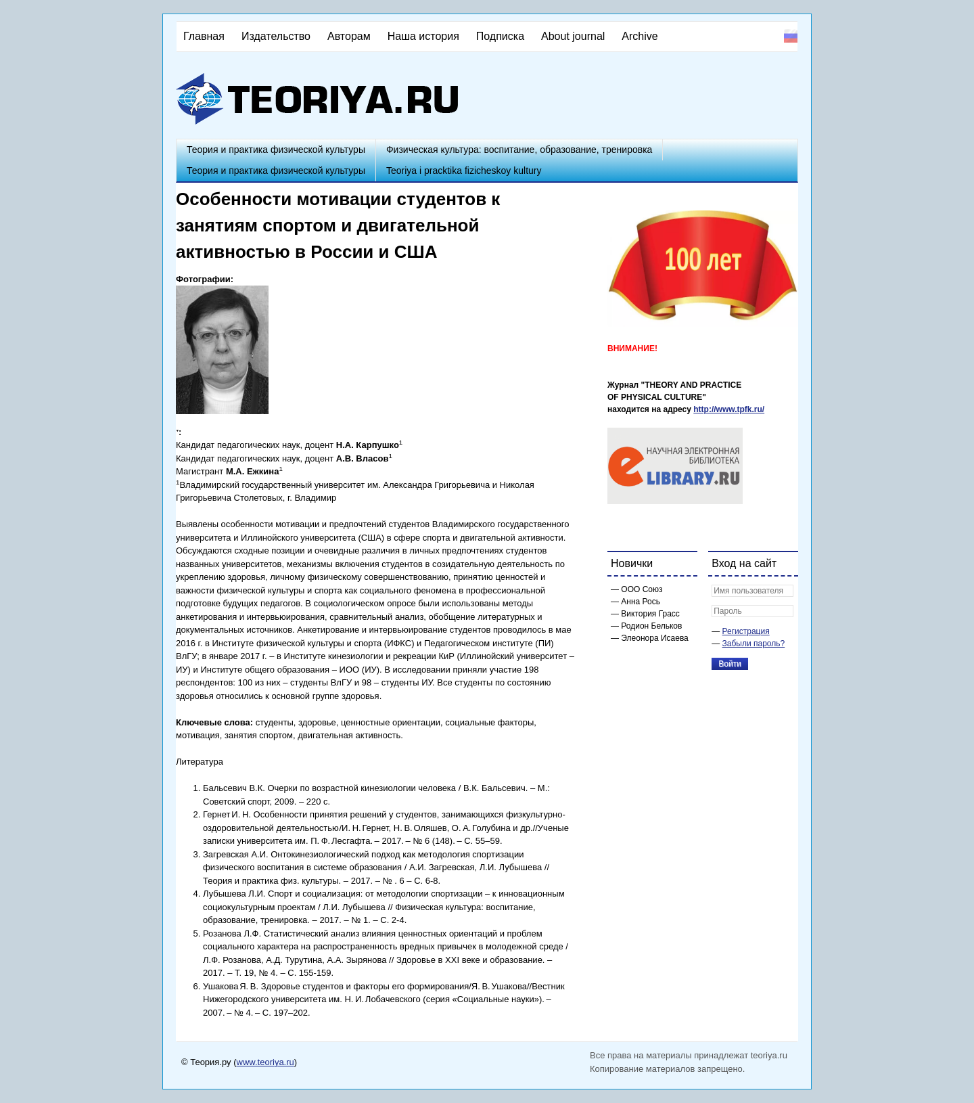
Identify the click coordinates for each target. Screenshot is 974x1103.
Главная (204, 36)
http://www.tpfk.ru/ (728, 409)
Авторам (349, 36)
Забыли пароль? (753, 643)
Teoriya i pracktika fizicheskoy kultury (464, 170)
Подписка (500, 36)
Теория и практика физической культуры (276, 149)
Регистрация (746, 631)
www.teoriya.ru (265, 1062)
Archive (639, 36)
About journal (573, 36)
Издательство (275, 36)
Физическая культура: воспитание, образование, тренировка (519, 149)
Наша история (423, 36)
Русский (790, 36)
